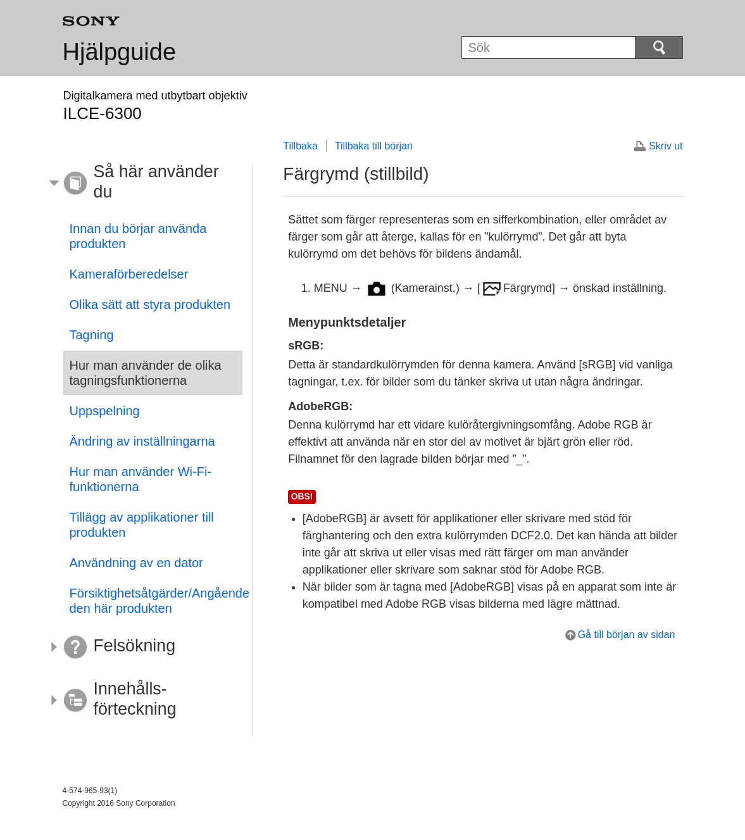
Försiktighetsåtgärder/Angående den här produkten (156, 600)
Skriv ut (665, 146)
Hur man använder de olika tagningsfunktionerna (146, 372)
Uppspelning (105, 411)
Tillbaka (300, 146)
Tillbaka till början (374, 146)
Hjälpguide (120, 52)
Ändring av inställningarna (142, 441)
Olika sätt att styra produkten (150, 304)
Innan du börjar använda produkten (138, 236)
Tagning (92, 335)
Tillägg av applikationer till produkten (142, 524)
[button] (143, 183)
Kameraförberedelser (129, 274)
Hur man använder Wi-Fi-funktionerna (141, 479)
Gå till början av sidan (626, 634)
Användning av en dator (136, 563)
